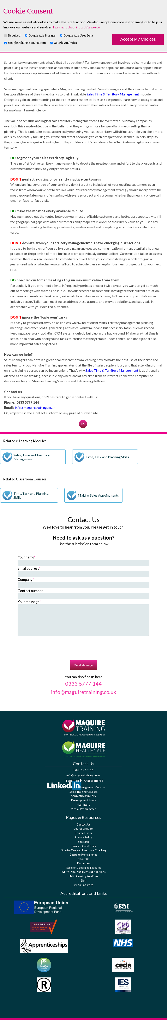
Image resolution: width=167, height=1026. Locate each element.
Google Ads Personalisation (27, 43)
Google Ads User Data (78, 35)
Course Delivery (83, 835)
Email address (29, 568)
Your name (26, 557)
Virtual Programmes (83, 815)
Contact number (30, 591)
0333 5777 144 (83, 776)
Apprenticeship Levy (83, 802)
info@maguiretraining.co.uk (35, 407)
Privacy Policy (83, 843)
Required (14, 35)
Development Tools (83, 806)
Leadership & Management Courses (83, 793)
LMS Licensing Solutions (83, 882)
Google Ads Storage (42, 35)
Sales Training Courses (83, 798)
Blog (83, 886)
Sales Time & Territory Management (113, 94)
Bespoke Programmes (83, 860)
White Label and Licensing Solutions (83, 878)
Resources (83, 869)
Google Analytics (65, 43)
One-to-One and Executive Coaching (83, 856)
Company (26, 579)
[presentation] (83, 655)
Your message (29, 602)
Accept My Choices (138, 39)
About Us (83, 865)
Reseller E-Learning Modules (83, 874)
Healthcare (83, 810)
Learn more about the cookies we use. (76, 27)
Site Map (83, 848)
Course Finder (83, 839)
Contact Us (83, 830)
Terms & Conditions (83, 852)
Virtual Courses (83, 891)
